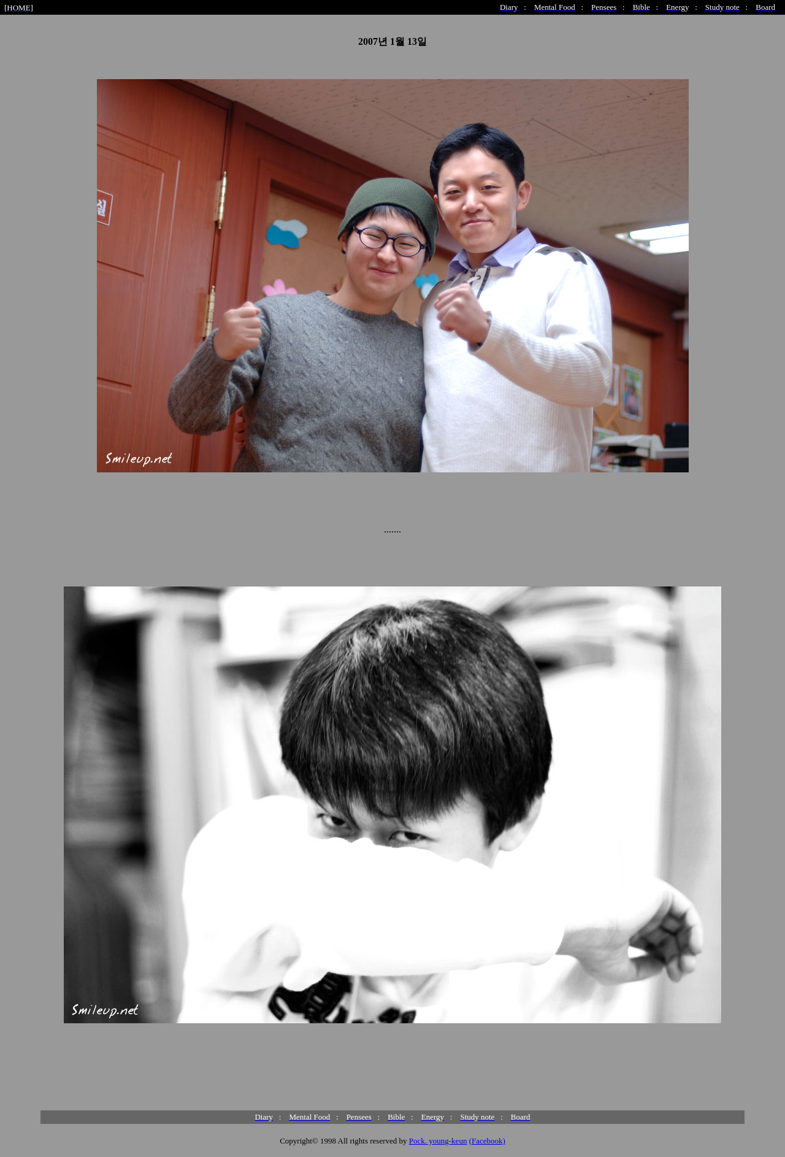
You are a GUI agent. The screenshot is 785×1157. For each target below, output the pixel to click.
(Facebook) (487, 1140)
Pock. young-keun (438, 1140)
